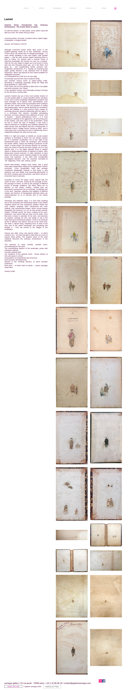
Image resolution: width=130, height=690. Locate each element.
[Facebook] (103, 681)
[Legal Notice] (13, 686)
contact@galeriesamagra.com (77, 683)
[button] (115, 8)
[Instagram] (100, 681)
